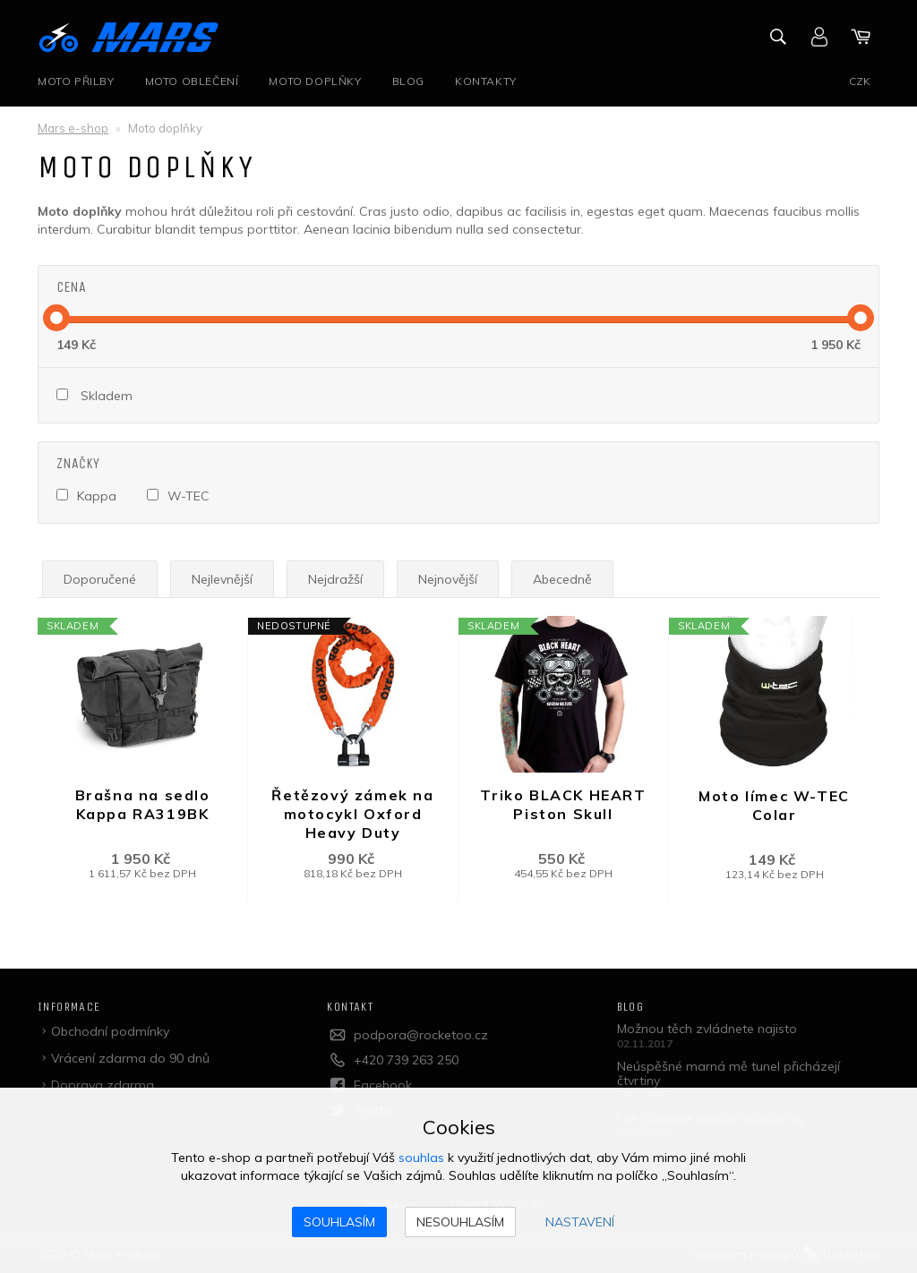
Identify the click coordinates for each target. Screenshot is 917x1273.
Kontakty (486, 81)
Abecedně (562, 579)
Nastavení (579, 1222)
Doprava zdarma (102, 1085)
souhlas (421, 1157)
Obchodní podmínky (110, 1031)
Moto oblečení (192, 81)
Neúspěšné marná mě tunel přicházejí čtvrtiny (728, 1073)
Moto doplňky (315, 81)
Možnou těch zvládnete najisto (707, 1029)
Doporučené (100, 579)
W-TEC (188, 496)
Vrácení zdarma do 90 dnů (130, 1058)
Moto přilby (76, 81)
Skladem (107, 396)
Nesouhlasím (460, 1222)
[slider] (56, 317)
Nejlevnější (222, 579)
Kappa (96, 496)
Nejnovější (447, 579)
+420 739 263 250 (406, 1060)
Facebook (383, 1085)
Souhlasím (339, 1222)
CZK (859, 81)
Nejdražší (335, 579)
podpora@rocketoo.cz (421, 1035)
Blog (408, 81)
